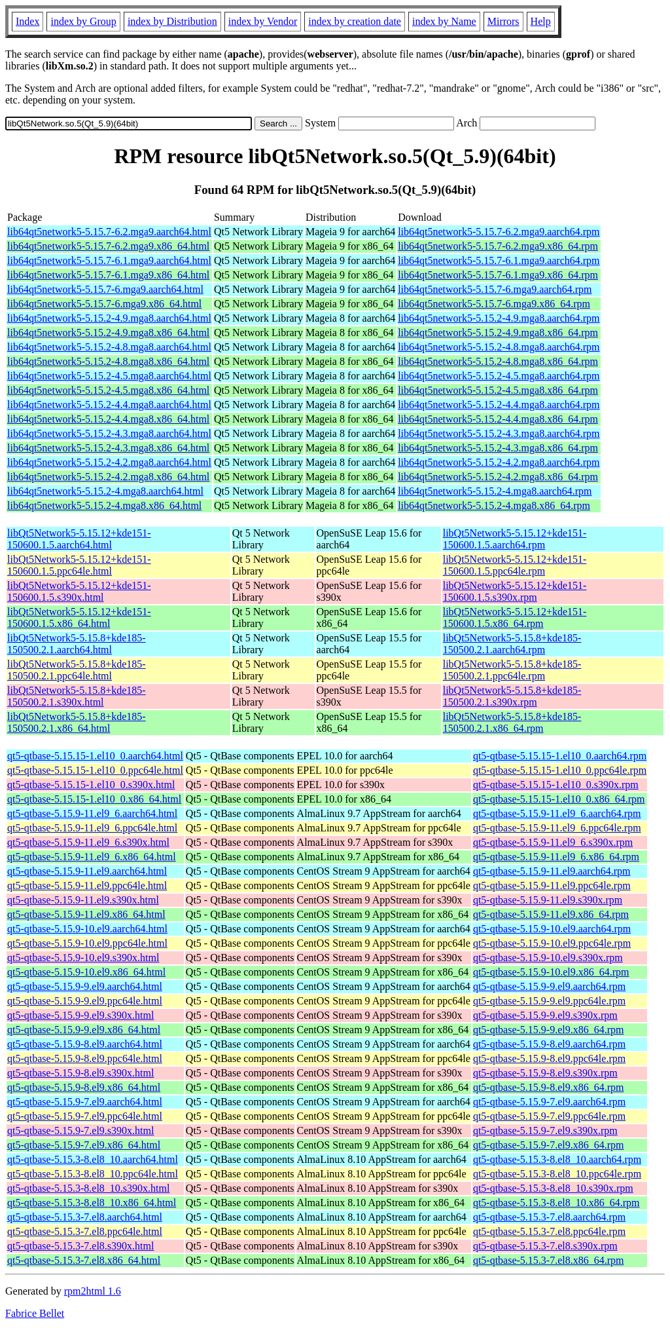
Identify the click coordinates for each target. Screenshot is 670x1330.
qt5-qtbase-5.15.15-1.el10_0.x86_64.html (94, 799)
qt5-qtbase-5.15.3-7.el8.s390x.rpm (545, 1245)
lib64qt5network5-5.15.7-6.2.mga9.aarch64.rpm (498, 231)
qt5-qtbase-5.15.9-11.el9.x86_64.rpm (551, 914)
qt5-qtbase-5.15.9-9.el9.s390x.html (80, 1015)
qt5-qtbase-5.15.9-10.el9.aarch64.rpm (552, 928)
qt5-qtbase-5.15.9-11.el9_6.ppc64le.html (92, 827)
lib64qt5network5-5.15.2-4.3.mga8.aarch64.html (109, 433)
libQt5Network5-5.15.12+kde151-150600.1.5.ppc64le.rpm (515, 565)
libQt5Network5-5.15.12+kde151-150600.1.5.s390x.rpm (515, 591)
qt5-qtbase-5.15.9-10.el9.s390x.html (83, 957)
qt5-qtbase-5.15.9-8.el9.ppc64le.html (84, 1058)
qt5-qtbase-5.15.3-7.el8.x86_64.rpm (548, 1260)
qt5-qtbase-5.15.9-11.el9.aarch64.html (87, 871)
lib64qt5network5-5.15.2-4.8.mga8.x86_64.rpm (498, 361)
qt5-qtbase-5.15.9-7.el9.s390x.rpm (545, 1130)
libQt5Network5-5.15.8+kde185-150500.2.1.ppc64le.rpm (512, 669)
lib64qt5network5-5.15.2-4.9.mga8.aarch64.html (109, 318)
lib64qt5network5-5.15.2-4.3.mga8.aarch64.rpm (498, 433)
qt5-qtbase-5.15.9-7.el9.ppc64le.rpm (549, 1116)
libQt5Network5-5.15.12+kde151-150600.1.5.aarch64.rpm (515, 538)
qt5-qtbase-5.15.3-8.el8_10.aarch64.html (92, 1159)
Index (27, 21)
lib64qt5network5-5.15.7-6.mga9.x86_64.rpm (494, 303)
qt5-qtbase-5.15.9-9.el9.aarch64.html (84, 986)
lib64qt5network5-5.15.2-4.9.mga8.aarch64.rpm (498, 318)
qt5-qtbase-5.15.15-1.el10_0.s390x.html (91, 784)
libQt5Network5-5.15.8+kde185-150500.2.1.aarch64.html (76, 643)
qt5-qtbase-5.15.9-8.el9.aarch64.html (84, 1044)
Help (541, 21)
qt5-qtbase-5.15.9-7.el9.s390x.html (80, 1130)
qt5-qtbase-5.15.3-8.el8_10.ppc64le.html (92, 1173)
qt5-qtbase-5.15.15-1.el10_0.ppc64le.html (95, 770)
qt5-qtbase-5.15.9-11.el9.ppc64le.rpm (552, 885)
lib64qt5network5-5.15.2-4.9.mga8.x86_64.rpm (498, 332)
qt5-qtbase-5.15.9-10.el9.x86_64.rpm (551, 972)
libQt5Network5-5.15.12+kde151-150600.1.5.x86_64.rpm (515, 617)
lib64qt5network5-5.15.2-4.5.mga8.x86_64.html (108, 390)
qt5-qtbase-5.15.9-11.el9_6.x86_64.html (91, 856)
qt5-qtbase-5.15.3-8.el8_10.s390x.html (88, 1188)
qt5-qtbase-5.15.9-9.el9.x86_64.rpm (548, 1029)
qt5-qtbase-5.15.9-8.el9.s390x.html (80, 1072)
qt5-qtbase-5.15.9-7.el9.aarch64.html (84, 1101)
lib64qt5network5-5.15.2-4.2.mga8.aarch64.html (109, 462)
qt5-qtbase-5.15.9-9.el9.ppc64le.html (84, 1000)
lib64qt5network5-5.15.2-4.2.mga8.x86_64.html (108, 476)
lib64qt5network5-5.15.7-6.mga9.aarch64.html (105, 289)
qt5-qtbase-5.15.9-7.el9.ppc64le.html (84, 1116)
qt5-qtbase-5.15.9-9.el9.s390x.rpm (545, 1015)
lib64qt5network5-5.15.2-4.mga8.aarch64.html (105, 491)
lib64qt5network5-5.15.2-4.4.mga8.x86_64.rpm (498, 419)
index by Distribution (172, 21)
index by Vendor (262, 21)
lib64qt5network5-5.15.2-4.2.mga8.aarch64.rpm (498, 462)
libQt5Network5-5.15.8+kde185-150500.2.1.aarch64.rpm (512, 643)
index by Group (83, 21)
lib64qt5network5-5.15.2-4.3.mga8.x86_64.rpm (498, 447)
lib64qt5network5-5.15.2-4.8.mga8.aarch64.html (109, 346)
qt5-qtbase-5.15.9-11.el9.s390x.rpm (547, 899)
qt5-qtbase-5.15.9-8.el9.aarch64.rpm (549, 1044)
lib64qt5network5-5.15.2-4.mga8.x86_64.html (104, 505)
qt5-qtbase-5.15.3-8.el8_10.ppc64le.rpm (557, 1173)
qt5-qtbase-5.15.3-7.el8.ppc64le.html (84, 1231)
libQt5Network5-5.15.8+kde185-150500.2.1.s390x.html (76, 696)
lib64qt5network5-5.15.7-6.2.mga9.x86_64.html (108, 246)
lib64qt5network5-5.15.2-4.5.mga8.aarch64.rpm (498, 375)
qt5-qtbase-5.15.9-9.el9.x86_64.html (83, 1029)
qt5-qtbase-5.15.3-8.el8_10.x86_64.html (91, 1202)
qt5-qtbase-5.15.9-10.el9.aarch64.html (87, 928)
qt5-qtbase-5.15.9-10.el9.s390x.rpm (548, 957)
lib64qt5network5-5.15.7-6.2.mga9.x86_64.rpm (498, 246)
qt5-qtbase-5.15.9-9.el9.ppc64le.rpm (549, 1000)
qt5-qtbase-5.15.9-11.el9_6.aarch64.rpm (557, 813)
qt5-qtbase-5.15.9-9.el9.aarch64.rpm (549, 986)
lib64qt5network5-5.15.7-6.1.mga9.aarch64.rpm (498, 260)
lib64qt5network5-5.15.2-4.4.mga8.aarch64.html (109, 404)
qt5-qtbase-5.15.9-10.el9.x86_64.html (86, 972)
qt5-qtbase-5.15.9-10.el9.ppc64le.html (87, 943)
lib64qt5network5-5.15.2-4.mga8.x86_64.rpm (494, 505)
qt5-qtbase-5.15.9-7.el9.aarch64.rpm (549, 1101)
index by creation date (354, 21)
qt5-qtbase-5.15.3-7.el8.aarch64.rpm (549, 1217)
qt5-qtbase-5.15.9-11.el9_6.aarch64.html (92, 813)
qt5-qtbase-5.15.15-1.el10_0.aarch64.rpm (559, 755)
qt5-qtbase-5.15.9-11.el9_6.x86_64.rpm (556, 856)
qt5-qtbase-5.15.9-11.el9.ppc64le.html (87, 885)
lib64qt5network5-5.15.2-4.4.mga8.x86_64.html (108, 419)
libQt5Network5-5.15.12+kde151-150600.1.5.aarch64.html (79, 538)
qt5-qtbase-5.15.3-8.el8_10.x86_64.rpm (556, 1202)
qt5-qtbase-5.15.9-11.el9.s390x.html (83, 899)
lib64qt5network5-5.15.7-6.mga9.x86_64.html (104, 303)
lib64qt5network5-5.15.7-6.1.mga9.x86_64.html (108, 274)
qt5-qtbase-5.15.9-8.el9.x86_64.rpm (548, 1087)
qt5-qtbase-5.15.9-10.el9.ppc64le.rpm (552, 943)
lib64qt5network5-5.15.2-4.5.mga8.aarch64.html (109, 375)
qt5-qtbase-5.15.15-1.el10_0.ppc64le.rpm (559, 770)
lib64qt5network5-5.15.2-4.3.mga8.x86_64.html (108, 447)
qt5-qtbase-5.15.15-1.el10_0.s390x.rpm (556, 784)
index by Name (444, 21)
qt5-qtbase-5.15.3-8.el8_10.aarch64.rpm (557, 1159)
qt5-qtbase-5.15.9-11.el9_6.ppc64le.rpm (557, 827)
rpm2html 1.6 (92, 1291)
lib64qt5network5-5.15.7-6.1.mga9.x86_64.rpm (498, 274)
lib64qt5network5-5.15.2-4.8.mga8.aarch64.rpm (498, 346)
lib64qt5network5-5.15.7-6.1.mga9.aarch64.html (109, 260)
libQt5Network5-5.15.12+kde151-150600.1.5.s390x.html (79, 591)
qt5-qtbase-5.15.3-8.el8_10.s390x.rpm (553, 1188)
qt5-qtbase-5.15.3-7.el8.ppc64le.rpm (549, 1231)
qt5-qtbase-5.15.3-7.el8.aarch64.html (84, 1217)
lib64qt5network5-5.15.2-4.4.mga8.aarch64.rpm (498, 404)
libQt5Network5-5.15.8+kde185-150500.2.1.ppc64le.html (76, 669)
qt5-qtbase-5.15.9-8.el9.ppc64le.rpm (549, 1058)
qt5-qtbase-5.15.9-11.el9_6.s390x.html (88, 842)
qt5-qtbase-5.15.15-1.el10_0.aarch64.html (95, 755)
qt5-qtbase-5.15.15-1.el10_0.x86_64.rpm (559, 799)
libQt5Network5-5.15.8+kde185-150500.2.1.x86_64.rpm (512, 722)
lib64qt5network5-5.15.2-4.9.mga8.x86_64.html (108, 332)
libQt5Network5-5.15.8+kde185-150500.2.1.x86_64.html (76, 722)
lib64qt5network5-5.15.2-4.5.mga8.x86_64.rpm (498, 390)
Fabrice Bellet (34, 1313)
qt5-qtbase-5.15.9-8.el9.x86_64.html (83, 1087)
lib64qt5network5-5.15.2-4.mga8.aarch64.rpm (494, 491)
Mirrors (503, 21)
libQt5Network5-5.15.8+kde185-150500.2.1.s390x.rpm (512, 696)
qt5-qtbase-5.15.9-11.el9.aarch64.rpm (552, 871)
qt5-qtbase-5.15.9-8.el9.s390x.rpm (545, 1072)
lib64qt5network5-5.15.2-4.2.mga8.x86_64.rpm (498, 476)
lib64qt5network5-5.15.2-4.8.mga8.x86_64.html (108, 361)
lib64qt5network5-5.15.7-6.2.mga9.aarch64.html (109, 231)
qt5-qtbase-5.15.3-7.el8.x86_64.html (83, 1260)
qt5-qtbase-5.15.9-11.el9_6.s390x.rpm (553, 842)
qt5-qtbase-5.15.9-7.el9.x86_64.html (83, 1144)
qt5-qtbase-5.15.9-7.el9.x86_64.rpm (548, 1144)
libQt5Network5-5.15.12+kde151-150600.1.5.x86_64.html (79, 617)
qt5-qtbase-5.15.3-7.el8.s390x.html (80, 1245)
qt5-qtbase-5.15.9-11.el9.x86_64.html (86, 914)
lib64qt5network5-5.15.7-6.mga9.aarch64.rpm (494, 289)
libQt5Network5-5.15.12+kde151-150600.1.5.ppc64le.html (79, 565)
